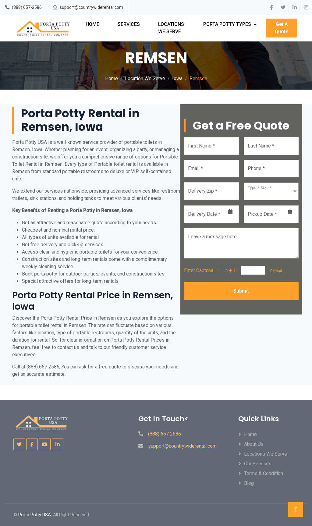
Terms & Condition (263, 473)
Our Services (257, 464)
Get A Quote (281, 27)
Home (92, 24)
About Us (254, 444)
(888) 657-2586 (27, 7)
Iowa (177, 78)
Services (129, 24)
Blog (249, 483)
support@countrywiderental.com (91, 7)
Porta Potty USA (34, 514)
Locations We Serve (171, 27)
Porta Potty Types (227, 24)
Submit (241, 291)
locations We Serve (265, 454)
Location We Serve (145, 78)
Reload (274, 271)
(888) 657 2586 (164, 434)
